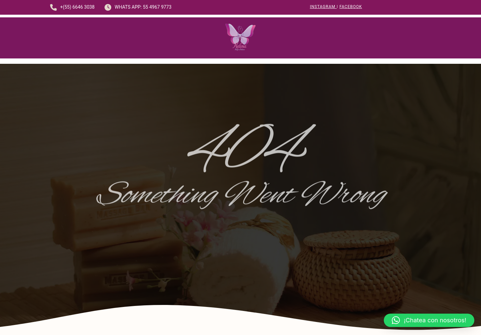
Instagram (323, 6)
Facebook (350, 6)
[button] (429, 320)
